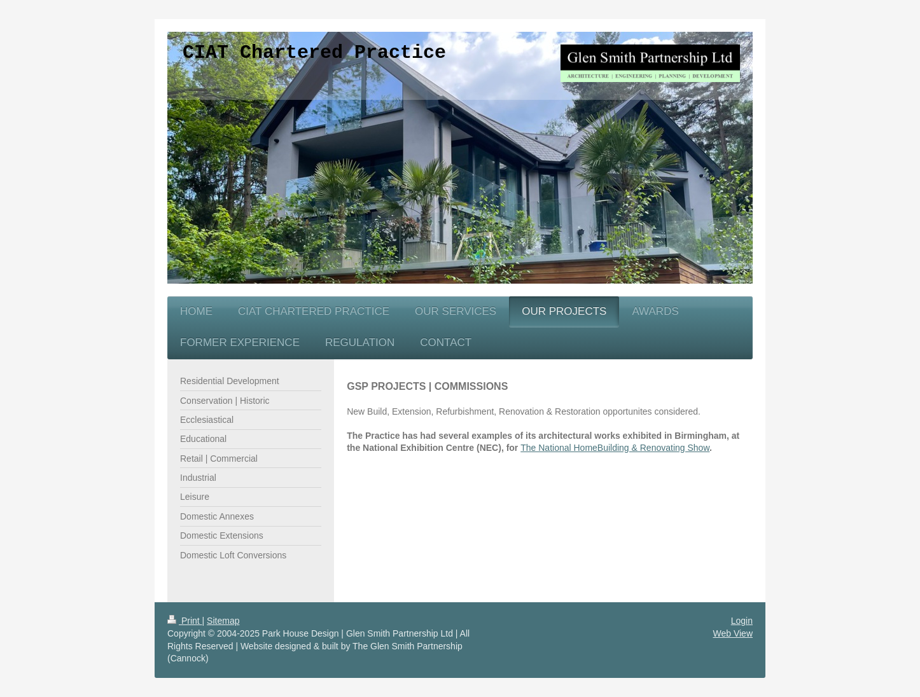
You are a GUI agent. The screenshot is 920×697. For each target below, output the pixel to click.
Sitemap (223, 621)
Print (184, 621)
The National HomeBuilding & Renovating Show (614, 448)
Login (742, 621)
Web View (733, 633)
